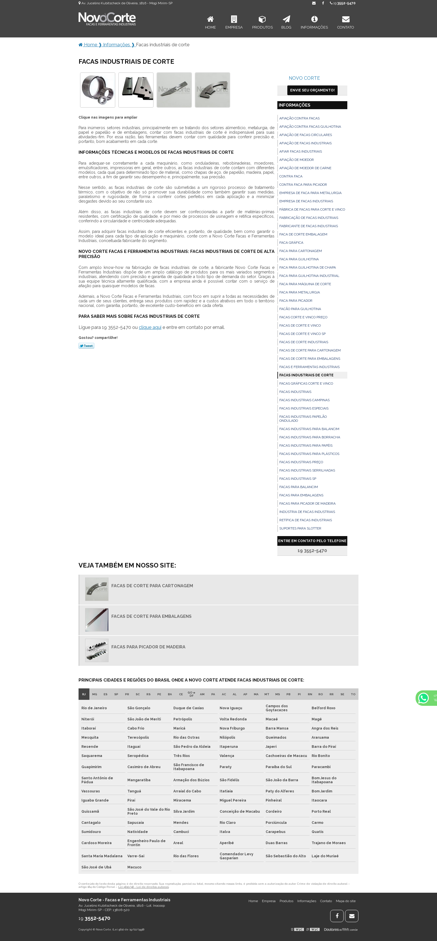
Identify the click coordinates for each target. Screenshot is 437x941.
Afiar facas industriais (300, 151)
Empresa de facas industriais (306, 201)
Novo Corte (304, 78)
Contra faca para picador (303, 185)
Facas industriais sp (297, 479)
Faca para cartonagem (300, 251)
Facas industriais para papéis (305, 445)
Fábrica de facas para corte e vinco (312, 209)
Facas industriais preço (301, 462)
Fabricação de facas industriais (308, 218)
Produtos (262, 22)
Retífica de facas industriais (305, 520)
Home (210, 22)
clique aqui (150, 327)
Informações (314, 22)
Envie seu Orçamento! (312, 90)
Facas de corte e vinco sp (302, 334)
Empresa (234, 22)
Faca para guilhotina (299, 259)
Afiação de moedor (296, 160)
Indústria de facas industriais (307, 512)
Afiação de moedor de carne (305, 168)
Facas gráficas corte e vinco (306, 383)
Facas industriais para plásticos (309, 454)
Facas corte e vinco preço (303, 317)
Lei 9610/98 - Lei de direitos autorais (143, 886)
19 (343, 3)
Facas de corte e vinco (300, 325)
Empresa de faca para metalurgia (310, 193)
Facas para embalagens (301, 495)
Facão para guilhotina (300, 309)
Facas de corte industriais (303, 342)
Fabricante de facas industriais (308, 226)
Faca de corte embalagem (303, 234)
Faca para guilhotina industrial (309, 276)
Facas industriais (295, 392)
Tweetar (86, 346)
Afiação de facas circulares (305, 135)
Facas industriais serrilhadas (307, 470)
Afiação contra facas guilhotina (310, 127)
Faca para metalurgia (299, 292)
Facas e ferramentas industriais (309, 367)
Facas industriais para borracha (309, 437)
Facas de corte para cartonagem (310, 350)
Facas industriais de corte (306, 375)
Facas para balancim (298, 487)
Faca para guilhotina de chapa (307, 267)
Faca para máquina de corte (305, 284)
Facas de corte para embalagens (309, 359)
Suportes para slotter (300, 528)
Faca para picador (295, 301)
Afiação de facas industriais (305, 143)
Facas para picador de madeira (307, 504)
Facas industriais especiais (303, 408)
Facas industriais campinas (304, 400)
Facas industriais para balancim (309, 429)
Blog (286, 22)
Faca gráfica (291, 243)
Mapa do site (346, 901)
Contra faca (290, 176)
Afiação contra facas (299, 118)
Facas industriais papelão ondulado (303, 419)
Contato (345, 22)
